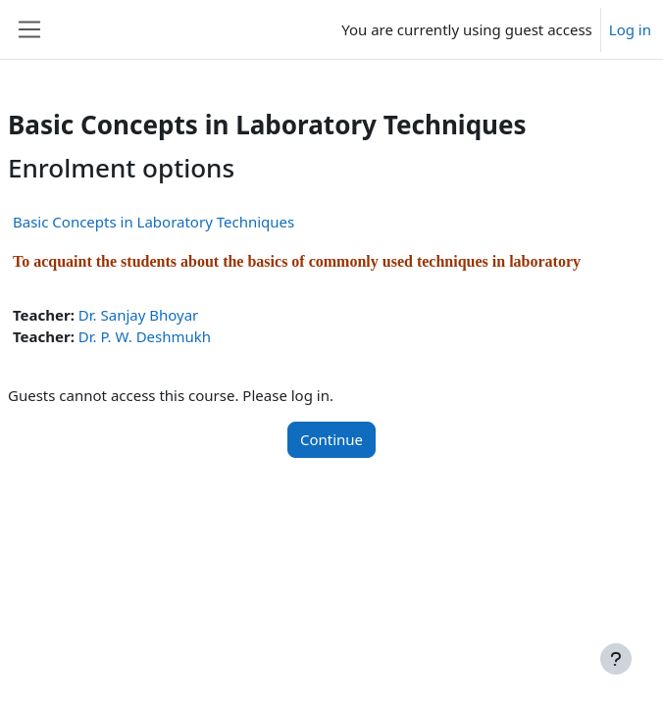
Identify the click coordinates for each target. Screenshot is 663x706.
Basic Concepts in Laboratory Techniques (153, 221)
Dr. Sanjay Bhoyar (138, 315)
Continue (331, 439)
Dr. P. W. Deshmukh (144, 336)
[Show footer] (616, 659)
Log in (630, 29)
